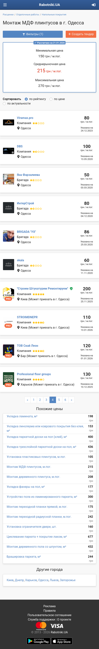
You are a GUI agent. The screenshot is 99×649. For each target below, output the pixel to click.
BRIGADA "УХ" (26, 232)
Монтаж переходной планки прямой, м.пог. (37, 506)
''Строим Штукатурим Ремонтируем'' (42, 288)
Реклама (49, 606)
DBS (20, 146)
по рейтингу (37, 99)
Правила (49, 610)
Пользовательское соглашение (49, 615)
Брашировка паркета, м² (24, 556)
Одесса (43, 580)
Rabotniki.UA (49, 5)
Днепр (19, 580)
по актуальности (19, 103)
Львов (54, 580)
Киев (10, 580)
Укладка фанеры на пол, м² (26, 487)
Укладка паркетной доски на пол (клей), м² (37, 437)
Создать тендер (81, 34)
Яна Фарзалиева (28, 175)
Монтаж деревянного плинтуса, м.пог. (33, 477)
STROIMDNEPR (27, 317)
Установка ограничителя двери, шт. (32, 526)
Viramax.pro (25, 118)
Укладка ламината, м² (22, 416)
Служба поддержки (41, 619)
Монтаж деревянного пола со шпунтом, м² (36, 546)
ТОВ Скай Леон (27, 345)
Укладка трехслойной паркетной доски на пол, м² (41, 447)
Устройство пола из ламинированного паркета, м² (42, 496)
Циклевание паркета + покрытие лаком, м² (37, 536)
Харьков (31, 580)
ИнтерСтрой (25, 203)
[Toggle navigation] (5, 5)
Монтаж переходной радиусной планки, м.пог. (39, 516)
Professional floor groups (34, 374)
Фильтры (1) (32, 34)
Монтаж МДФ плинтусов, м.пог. (29, 467)
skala (20, 260)
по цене (59, 99)
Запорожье (68, 580)
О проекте (64, 619)
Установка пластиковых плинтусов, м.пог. (36, 457)
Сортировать (12, 99)
